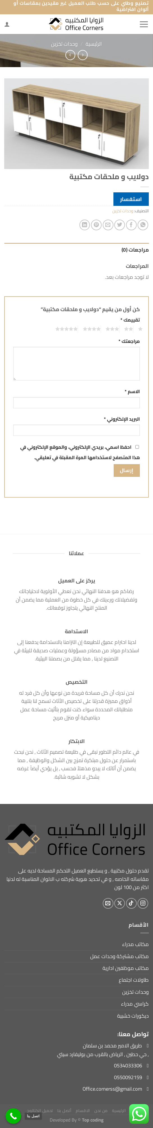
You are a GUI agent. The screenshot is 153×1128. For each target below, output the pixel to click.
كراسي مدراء (135, 1004)
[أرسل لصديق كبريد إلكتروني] (108, 225)
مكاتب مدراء (135, 944)
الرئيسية (94, 44)
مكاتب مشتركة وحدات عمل (119, 956)
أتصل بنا (64, 1110)
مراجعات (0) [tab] (135, 250)
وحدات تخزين (64, 44)
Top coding (93, 1119)
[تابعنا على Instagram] (143, 903)
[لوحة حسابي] (7, 24)
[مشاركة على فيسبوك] (131, 225)
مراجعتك (129, 341)
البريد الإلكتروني (122, 419)
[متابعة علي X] (119, 903)
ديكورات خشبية (133, 1016)
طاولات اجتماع (134, 980)
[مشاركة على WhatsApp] (143, 225)
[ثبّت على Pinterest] (96, 225)
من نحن (101, 1110)
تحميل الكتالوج (40, 1110)
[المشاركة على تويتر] (119, 225)
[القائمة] (144, 24)
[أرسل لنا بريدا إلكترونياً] (108, 903)
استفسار (131, 199)
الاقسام (83, 1110)
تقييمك (130, 320)
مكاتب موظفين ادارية (125, 968)
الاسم (132, 391)
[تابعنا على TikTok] (131, 903)
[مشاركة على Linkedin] (84, 225)
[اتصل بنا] (13, 1116)
